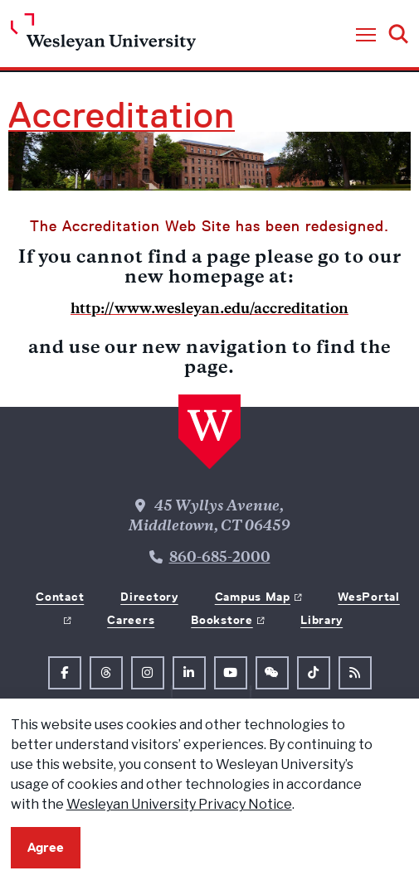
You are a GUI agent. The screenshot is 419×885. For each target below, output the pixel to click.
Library (321, 619)
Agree (45, 847)
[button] (366, 36)
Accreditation (121, 115)
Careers (130, 619)
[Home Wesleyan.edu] (103, 36)
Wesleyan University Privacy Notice (179, 804)
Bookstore (221, 619)
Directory (149, 596)
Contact (60, 596)
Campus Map (252, 596)
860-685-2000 (219, 558)
